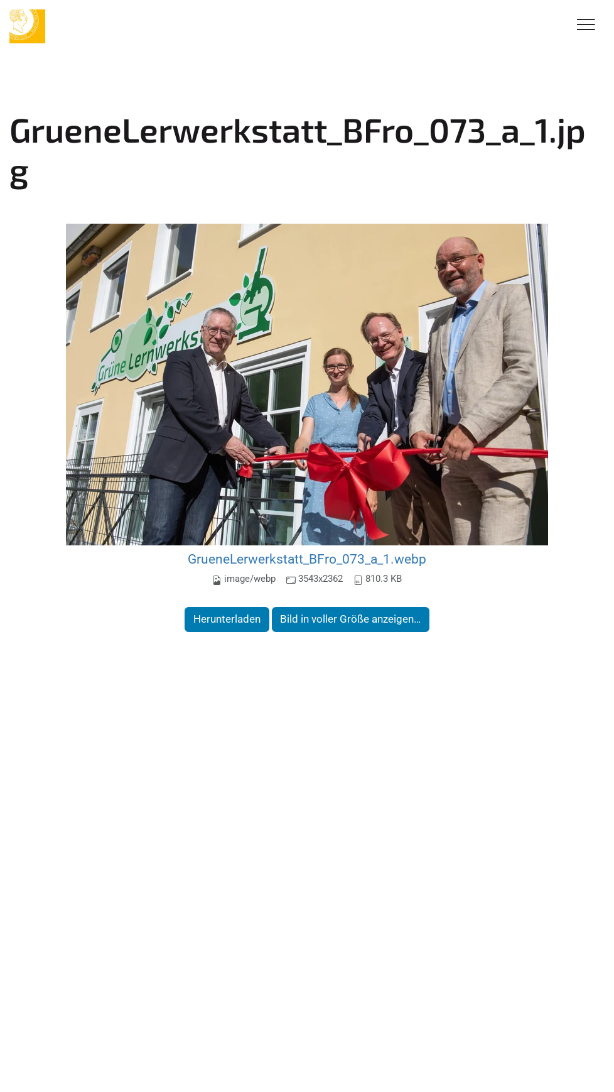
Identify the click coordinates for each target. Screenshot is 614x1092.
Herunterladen (227, 619)
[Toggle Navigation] (586, 25)
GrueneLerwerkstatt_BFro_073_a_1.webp (307, 559)
